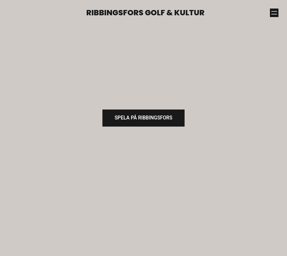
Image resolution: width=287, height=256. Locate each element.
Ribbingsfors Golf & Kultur (145, 12)
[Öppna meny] (274, 13)
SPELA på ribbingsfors (143, 118)
